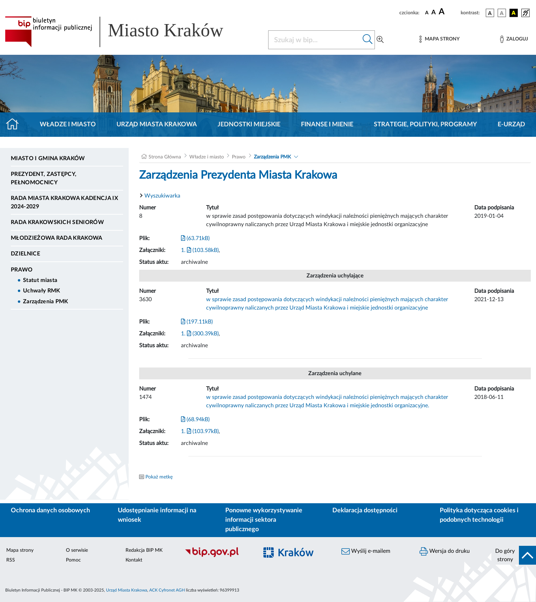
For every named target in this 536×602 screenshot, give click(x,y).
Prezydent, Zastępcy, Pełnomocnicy (43, 178)
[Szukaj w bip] (368, 39)
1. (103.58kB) (200, 250)
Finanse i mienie (327, 124)
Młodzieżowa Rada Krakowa (57, 238)
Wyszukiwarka (162, 196)
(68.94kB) (195, 419)
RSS (10, 560)
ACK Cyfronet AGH (167, 590)
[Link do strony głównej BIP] (124, 31)
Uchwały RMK (41, 290)
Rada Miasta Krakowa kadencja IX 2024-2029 (64, 202)
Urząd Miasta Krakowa (156, 124)
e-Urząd (511, 124)
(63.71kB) (195, 238)
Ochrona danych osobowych (50, 510)
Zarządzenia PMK (45, 301)
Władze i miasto (68, 124)
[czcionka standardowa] (426, 12)
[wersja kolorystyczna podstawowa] (490, 13)
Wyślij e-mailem (365, 551)
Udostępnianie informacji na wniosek (157, 515)
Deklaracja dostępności (365, 510)
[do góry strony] (513, 555)
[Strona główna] (15, 124)
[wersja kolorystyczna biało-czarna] (502, 13)
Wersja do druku (445, 551)
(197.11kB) (197, 322)
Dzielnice (25, 254)
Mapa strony (19, 550)
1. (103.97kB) (200, 431)
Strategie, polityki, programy (425, 124)
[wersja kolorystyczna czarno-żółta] (513, 13)
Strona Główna (165, 157)
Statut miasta (40, 280)
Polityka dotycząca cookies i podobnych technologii (479, 515)
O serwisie (77, 550)
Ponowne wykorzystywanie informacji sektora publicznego (263, 520)
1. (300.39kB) (200, 333)
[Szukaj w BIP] (314, 39)
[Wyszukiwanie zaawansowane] (380, 39)
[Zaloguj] (514, 39)
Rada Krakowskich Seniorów (57, 222)
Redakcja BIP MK (144, 550)
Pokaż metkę (159, 477)
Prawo (22, 270)
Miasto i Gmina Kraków (48, 158)
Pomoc (73, 560)
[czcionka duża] (448, 12)
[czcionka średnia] (434, 12)
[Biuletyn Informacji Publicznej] (217, 556)
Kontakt (134, 560)
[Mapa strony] (439, 39)
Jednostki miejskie (249, 124)
